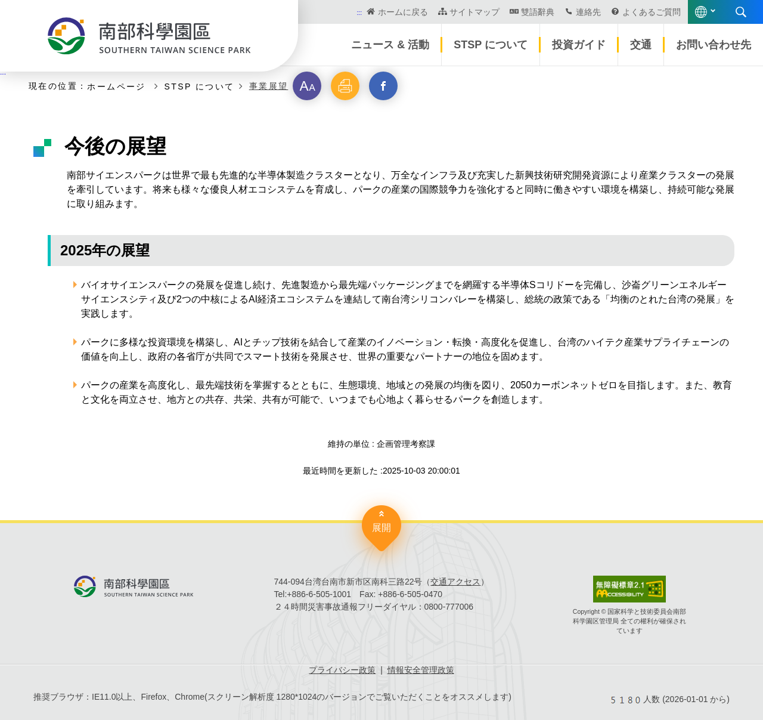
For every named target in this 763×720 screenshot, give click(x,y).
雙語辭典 (537, 12)
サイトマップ (474, 12)
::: (359, 12)
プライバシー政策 (342, 670)
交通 (641, 45)
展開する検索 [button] (741, 12)
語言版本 (701, 12)
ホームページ (118, 86)
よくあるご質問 (651, 12)
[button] (307, 86)
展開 (381, 528)
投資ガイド (579, 45)
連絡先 (588, 12)
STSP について (491, 45)
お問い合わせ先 (713, 45)
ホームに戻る (403, 12)
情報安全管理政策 (420, 670)
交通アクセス (455, 581)
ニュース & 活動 (390, 45)
